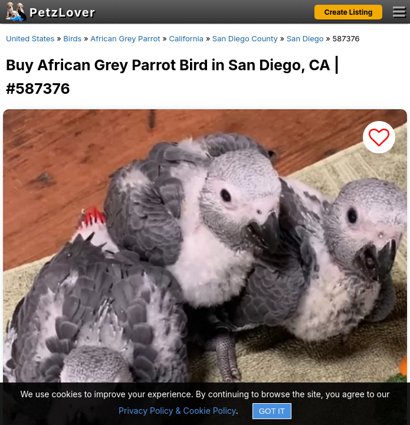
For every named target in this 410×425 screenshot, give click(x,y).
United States (30, 38)
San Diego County (245, 38)
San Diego (305, 38)
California (186, 38)
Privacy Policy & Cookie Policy (177, 411)
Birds (72, 38)
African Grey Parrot (125, 38)
